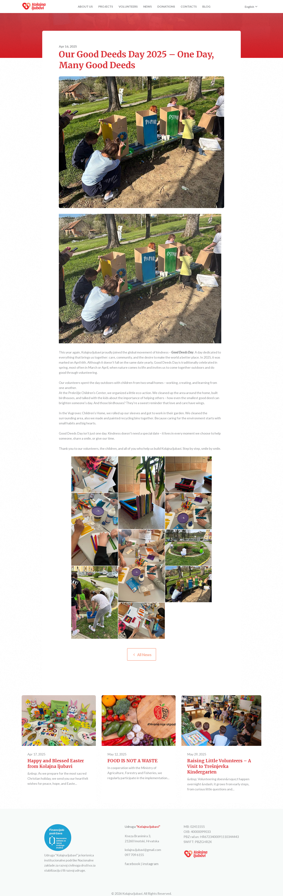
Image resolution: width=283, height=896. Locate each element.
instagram (150, 863)
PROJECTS (105, 6)
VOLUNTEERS (128, 6)
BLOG (206, 6)
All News (141, 654)
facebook (132, 863)
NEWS (147, 6)
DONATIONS (166, 6)
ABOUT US (85, 6)
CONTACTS (189, 6)
